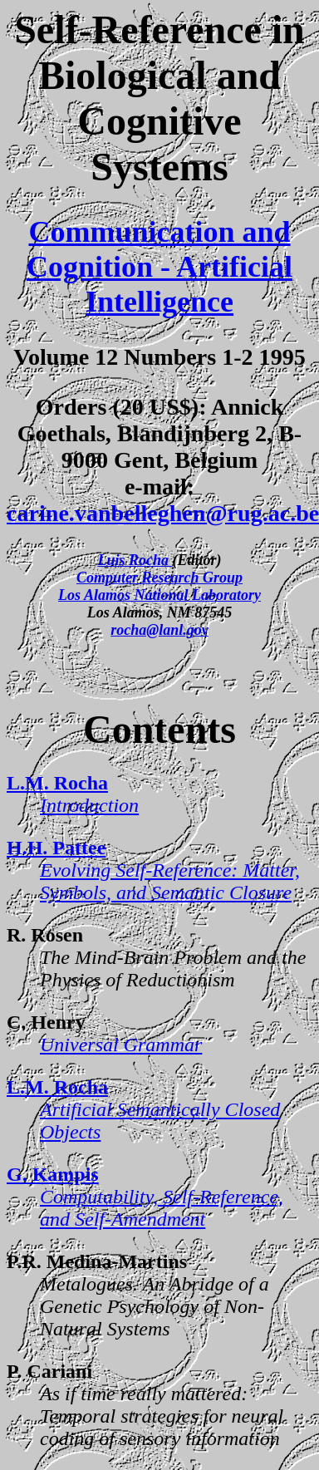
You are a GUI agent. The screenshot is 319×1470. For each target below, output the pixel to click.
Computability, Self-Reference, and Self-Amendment (161, 1208)
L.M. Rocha (57, 783)
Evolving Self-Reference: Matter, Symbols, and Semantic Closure (170, 881)
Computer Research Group (159, 577)
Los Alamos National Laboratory (159, 595)
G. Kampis (53, 1174)
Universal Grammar (121, 1044)
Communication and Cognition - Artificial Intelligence (159, 266)
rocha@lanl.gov (159, 630)
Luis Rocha (134, 560)
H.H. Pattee (56, 847)
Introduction (89, 805)
